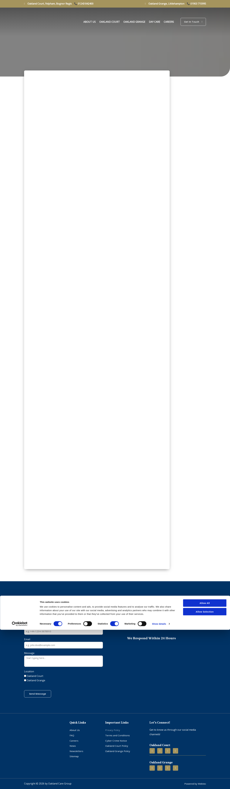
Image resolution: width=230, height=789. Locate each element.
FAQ (72, 734)
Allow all (205, 762)
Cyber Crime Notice (116, 738)
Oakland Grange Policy (118, 747)
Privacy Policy (112, 729)
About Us (89, 21)
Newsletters (76, 747)
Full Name (29, 611)
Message (29, 653)
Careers (169, 21)
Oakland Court (109, 21)
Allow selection (205, 771)
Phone (28, 625)
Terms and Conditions (117, 734)
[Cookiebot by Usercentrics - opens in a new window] (19, 783)
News (73, 743)
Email (27, 639)
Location (29, 671)
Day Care (154, 21)
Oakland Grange (134, 21)
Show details (159, 783)
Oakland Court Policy (117, 743)
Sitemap (74, 752)
